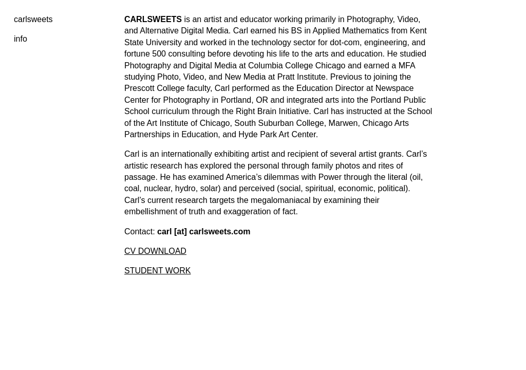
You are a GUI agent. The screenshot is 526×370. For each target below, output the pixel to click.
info (20, 38)
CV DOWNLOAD (155, 251)
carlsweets (33, 19)
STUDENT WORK (157, 270)
